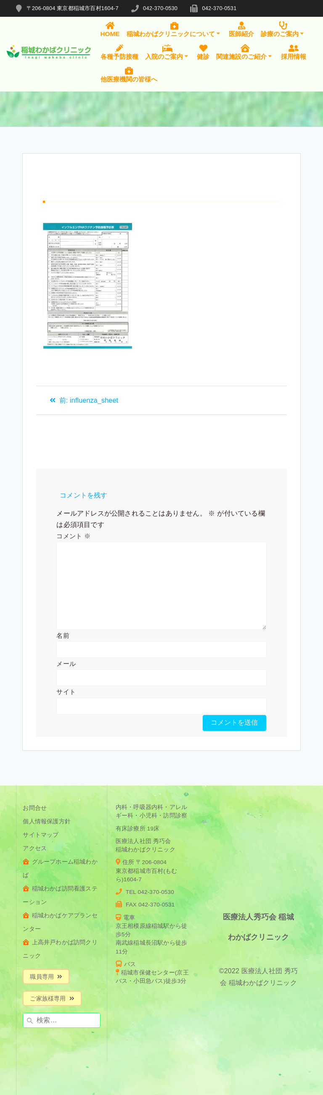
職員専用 (46, 977)
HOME (110, 29)
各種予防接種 (119, 52)
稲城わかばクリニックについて (174, 29)
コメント (73, 536)
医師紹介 (241, 29)
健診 (203, 52)
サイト (66, 691)
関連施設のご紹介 (245, 52)
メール (66, 663)
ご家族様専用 (52, 998)
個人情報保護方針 (47, 821)
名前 (62, 635)
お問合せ (35, 808)
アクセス (35, 848)
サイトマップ (40, 835)
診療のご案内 (283, 29)
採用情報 (293, 52)
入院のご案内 (168, 52)
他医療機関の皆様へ (129, 74)
